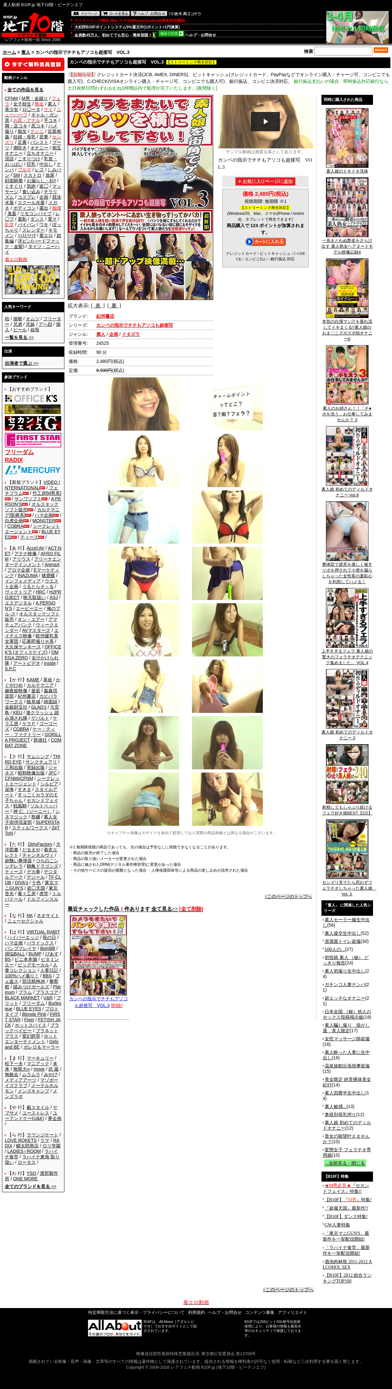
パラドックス (40, 942)
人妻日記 (49, 970)
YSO (31, 1173)
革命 (47, 679)
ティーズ (29, 537)
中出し (46, 164)
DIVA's (21, 882)
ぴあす (52, 953)
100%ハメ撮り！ (22, 975)
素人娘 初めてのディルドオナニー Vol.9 (347, 490)
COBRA (15, 526)
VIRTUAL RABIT (43, 931)
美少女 (11, 109)
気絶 (31, 186)
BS (8, 959)
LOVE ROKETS (21, 1140)
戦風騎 (20, 805)
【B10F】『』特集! (348, 1199)
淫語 (9, 158)
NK (30, 915)
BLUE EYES (28, 1008)
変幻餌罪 (31, 1036)
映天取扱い (34, 597)
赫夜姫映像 (16, 690)
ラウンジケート (42, 1134)
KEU (18, 712)
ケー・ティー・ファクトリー (30, 731)
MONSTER (44, 520)
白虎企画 (14, 520)
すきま (24, 789)
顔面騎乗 (14, 180)
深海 (9, 789)
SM (16, 175)
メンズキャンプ (33, 1091)
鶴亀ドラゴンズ (42, 866)
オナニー (39, 147)
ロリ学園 (52, 1145)
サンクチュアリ (41, 761)
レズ (39, 169)
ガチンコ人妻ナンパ (345, 984)
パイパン (27, 224)
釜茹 (35, 690)
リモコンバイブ (36, 213)
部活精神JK (33, 981)
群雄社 (40, 740)
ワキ (43, 224)
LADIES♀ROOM (24, 1151)
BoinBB (47, 948)
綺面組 (50, 701)
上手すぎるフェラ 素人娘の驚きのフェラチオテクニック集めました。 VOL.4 (347, 655)
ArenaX (52, 564)
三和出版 (14, 767)
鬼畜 (11, 213)
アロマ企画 (18, 570)
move (38, 1069)
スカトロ (33, 175)
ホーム (9, 52)
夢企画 (55, 1118)
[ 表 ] (98, 305)
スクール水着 (31, 202)
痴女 (22, 131)
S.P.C (10, 668)
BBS (47, 975)
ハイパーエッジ (23, 937)
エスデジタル (18, 602)
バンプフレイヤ (20, 948)
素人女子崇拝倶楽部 (31, 819)
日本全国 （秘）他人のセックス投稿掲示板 (347, 1014)
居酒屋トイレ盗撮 (343, 941)
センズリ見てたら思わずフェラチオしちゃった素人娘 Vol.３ (349, 886)
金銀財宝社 (16, 707)
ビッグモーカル (33, 964)
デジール (36, 877)
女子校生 (22, 103)
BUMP (34, 953)
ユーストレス (35, 1112)
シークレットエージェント (32, 781)
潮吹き (20, 147)
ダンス (37, 219)
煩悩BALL (15, 953)
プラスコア (47, 992)
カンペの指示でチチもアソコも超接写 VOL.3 (98, 999)
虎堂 (43, 893)
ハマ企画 (44, 515)
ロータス (27, 1162)
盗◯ (43, 186)
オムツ (32, 318)
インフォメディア (23, 581)
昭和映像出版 (31, 772)
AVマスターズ (36, 630)
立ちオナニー (40, 153)
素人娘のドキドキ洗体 (347, 169)
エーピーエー (29, 608)
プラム (25, 992)
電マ (52, 219)
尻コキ (38, 125)
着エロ (46, 235)
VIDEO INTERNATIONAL (32, 485)
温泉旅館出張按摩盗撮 (347, 1065)
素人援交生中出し (343, 933)
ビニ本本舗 (25, 959)
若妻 (43, 136)
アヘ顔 (45, 324)
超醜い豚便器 (18, 860)
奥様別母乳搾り (340, 1114)
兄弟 (17, 324)
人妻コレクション (31, 967)
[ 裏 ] (114, 305)
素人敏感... (336, 1106)
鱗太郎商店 (27, 1145)
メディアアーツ (20, 1080)
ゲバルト (40, 718)
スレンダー (33, 230)
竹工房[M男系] (47, 493)
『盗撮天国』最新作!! (346, 1208)
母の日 (49, 937)
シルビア (49, 783)
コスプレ (27, 197)
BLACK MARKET (22, 997)
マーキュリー (40, 1058)
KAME (33, 679)
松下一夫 (14, 1063)
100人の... (335, 949)
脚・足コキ (16, 125)
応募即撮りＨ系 (38, 641)
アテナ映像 (25, 553)
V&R (48, 997)
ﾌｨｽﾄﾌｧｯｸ (27, 235)
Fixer (29, 1019)
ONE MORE (25, 1178)
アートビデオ (26, 663)
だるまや (31, 849)
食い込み (31, 191)
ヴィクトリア (18, 592)
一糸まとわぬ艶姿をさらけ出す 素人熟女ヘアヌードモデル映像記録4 (347, 244)
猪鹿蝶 (48, 575)
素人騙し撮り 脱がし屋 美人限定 (346, 1028)
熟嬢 (35, 816)
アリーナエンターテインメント (33, 561)
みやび (50, 1074)
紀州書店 (27, 696)
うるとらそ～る (38, 586)
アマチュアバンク (31, 622)
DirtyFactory (40, 844)
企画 (43, 197)
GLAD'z (39, 707)
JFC (52, 772)
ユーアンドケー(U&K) (31, 1115)
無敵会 (11, 1074)
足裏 (22, 142)
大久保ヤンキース (23, 646)
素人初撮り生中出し (345, 971)
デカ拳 (33, 871)
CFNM (11, 98)
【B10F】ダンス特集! (346, 1216)
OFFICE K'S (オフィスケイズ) (33, 649)
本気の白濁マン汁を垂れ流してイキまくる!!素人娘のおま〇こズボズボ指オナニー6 (347, 328)
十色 (36, 882)
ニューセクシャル (25, 921)
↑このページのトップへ (288, 896)
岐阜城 (33, 701)
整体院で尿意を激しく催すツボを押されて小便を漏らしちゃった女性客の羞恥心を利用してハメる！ (347, 571)
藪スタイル (38, 1107)
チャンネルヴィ (38, 855)
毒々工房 (27, 893)
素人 (25, 52)
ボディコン (24, 208)
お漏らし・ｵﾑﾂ (41, 180)
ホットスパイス (30, 1025)
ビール (20, 329)
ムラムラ (31, 1074)
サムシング (38, 756)
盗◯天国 (36, 888)
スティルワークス (30, 827)
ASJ (54, 597)
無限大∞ (21, 1069)
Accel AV (35, 548)
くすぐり (14, 186)
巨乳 (31, 164)
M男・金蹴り (35, 98)
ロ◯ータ (31, 109)
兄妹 (30, 324)
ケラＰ (29, 723)
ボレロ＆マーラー (42, 1047)
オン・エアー (31, 619)
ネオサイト (48, 915)
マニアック (38, 1063)
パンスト (39, 142)
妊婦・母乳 (24, 136)
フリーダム (33, 1003)
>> (19, 337)
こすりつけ (29, 158)
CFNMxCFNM (19, 778)
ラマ (44, 1140)
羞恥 (22, 219)
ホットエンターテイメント (31, 1039)
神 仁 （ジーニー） (32, 811)
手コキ (50, 120)
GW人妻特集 (337, 1225)
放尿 (49, 175)
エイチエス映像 (32, 633)
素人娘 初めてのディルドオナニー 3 (347, 732)
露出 (43, 208)
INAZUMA (28, 575)
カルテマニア (40, 685)
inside (50, 663)
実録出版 (36, 767)
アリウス (21, 559)
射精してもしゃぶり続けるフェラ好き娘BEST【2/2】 (347, 808)
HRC (40, 592)
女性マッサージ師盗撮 (347, 1038)
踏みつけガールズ (31, 986)
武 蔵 (53, 1069)
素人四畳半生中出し (345, 1092)
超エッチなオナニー (345, 998)
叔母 (34, 329)
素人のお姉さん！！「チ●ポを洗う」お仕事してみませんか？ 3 (347, 412)
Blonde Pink (34, 1014)
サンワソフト (28, 498)
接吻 (17, 318)
